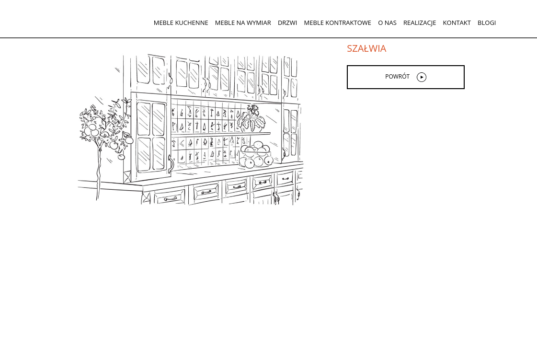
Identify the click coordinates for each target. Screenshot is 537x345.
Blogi (487, 22)
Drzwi (287, 22)
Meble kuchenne (181, 22)
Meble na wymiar (243, 22)
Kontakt (457, 22)
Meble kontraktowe (337, 22)
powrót (397, 77)
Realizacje (419, 22)
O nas (387, 22)
